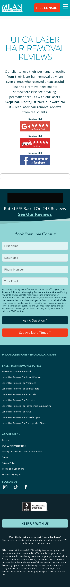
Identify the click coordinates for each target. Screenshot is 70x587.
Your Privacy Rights (11, 474)
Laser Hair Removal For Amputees (19, 382)
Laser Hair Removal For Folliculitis (18, 400)
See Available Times (35, 333)
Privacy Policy (9, 292)
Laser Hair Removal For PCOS (16, 411)
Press (5, 457)
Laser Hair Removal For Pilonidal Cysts (21, 417)
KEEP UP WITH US (35, 523)
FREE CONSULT (47, 8)
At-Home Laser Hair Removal (16, 371)
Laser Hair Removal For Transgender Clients (24, 423)
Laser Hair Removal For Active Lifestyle (21, 377)
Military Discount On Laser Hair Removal (22, 451)
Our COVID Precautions (14, 445)
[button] (65, 7)
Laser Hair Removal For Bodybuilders (20, 388)
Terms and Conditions (13, 468)
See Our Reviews (35, 214)
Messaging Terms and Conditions (40, 292)
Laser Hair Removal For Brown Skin (19, 394)
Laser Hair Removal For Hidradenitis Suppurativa (26, 405)
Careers (6, 440)
